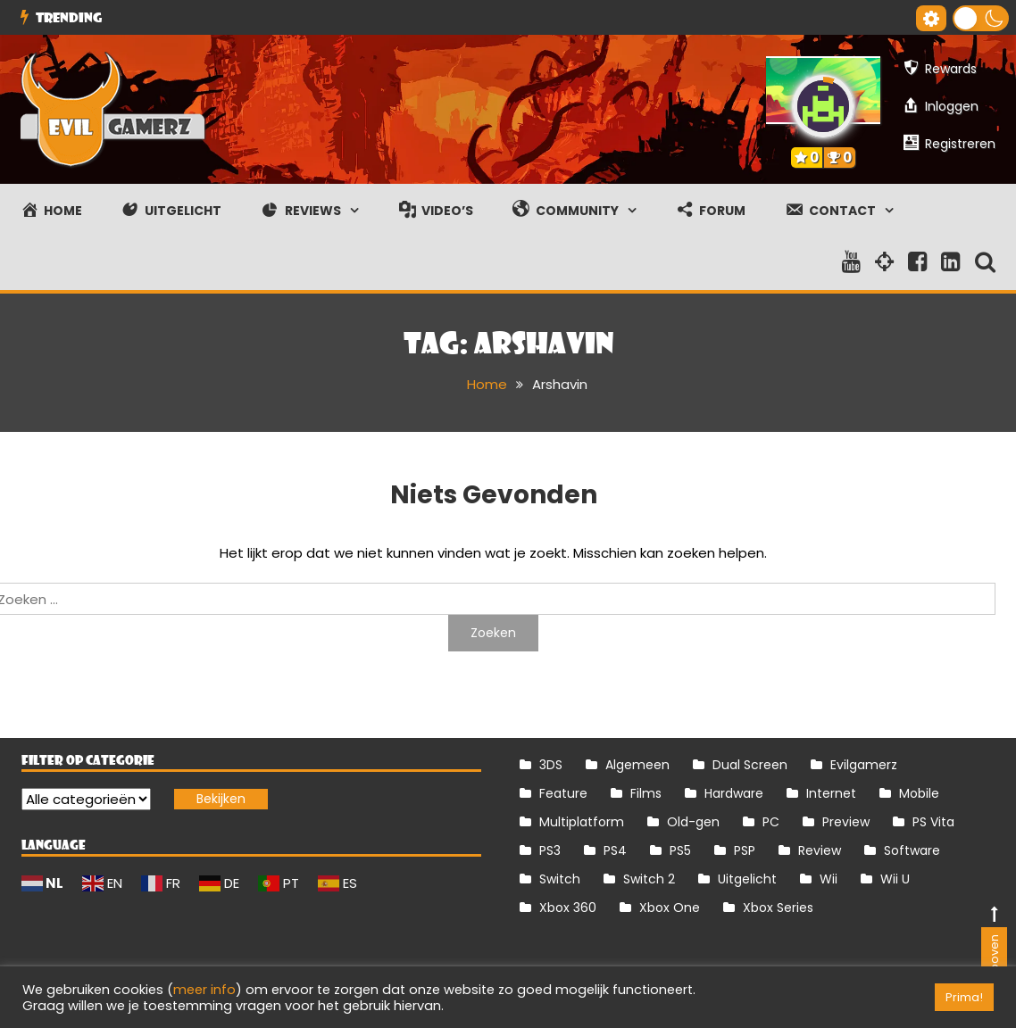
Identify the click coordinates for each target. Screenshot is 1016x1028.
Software (912, 850)
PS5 (680, 850)
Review (819, 850)
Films (646, 793)
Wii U (895, 879)
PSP (744, 850)
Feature (563, 793)
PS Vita (933, 822)
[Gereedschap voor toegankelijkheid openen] (931, 18)
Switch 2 (649, 879)
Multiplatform (581, 822)
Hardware (733, 793)
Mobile (919, 793)
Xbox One (669, 907)
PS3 (550, 850)
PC (770, 822)
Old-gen (693, 822)
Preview (846, 822)
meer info (204, 990)
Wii (828, 879)
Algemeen (637, 765)
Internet (831, 793)
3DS (550, 765)
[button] (981, 18)
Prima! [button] (964, 997)
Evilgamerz (863, 765)
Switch (559, 879)
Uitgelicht (747, 879)
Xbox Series (778, 907)
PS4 (615, 850)
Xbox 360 (567, 907)
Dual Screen (749, 765)
